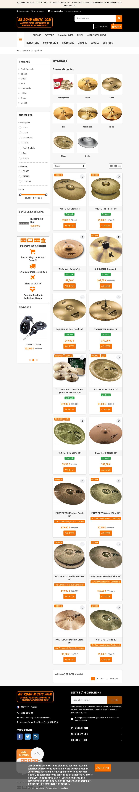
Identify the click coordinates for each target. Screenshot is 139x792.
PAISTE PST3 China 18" (69, 453)
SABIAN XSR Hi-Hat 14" (106, 329)
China (25, 127)
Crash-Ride (27, 138)
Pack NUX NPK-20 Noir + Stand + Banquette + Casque (33, 347)
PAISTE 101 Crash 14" (69, 209)
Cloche (87, 156)
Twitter (28, 737)
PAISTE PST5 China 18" (105, 389)
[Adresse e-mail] (89, 700)
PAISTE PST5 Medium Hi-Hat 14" (69, 578)
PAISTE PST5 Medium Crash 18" (69, 514)
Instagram (36, 737)
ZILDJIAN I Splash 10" (69, 269)
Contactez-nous (73, 11)
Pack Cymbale (29, 148)
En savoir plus (57, 11)
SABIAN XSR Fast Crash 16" (69, 329)
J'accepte (103, 767)
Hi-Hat (25, 143)
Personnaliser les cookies (57, 788)
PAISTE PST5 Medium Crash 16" (69, 641)
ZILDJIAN (27, 181)
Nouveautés (23, 11)
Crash (25, 132)
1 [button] (30, 360)
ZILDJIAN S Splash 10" (106, 453)
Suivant (115, 679)
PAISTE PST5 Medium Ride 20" (106, 576)
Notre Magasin (38, 11)
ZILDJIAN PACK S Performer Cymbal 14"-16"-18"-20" (69, 391)
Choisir (57, 166)
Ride (24, 153)
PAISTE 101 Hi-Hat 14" (106, 209)
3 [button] (37, 360)
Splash (26, 158)
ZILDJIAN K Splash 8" (105, 269)
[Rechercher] (98, 18)
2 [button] (33, 360)
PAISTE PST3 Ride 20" (106, 640)
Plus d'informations (36, 788)
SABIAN (26, 176)
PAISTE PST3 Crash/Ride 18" (105, 513)
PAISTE (26, 171)
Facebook (20, 737)
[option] (33, 334)
